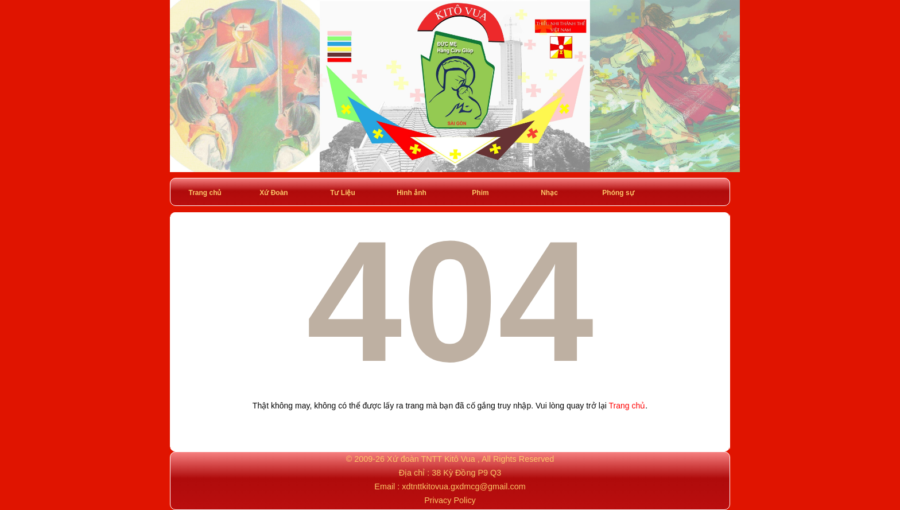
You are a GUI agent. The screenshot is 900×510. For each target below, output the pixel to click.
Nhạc (549, 193)
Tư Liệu (342, 193)
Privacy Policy (450, 500)
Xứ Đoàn (273, 193)
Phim (480, 193)
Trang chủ (204, 193)
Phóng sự (618, 193)
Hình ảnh (411, 193)
